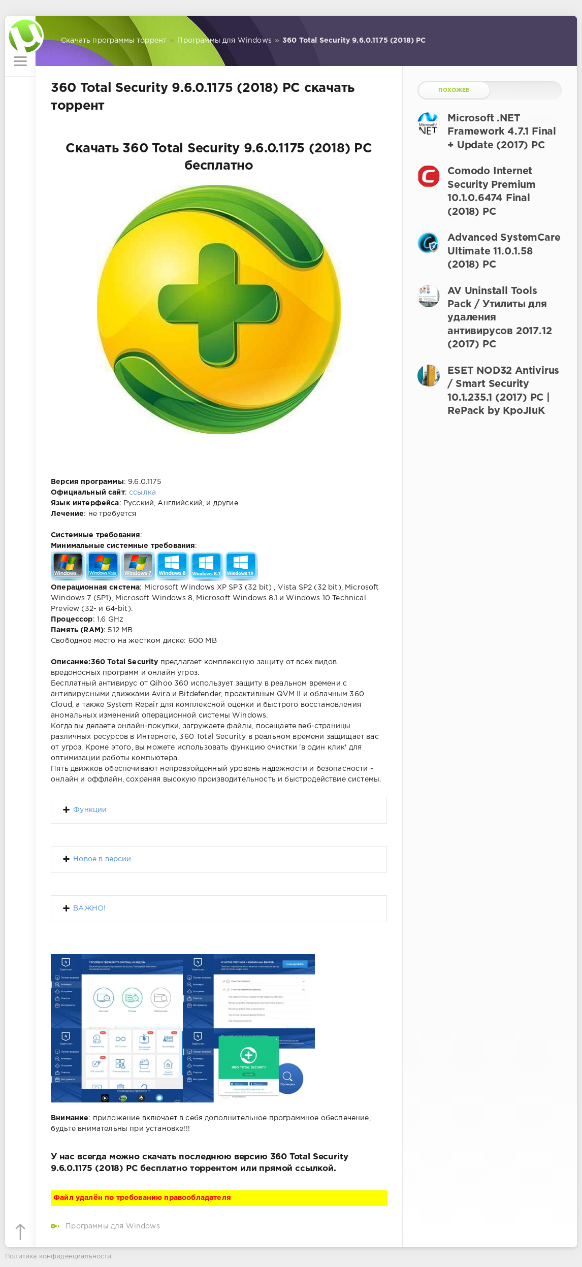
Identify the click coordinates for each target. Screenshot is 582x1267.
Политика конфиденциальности (58, 1256)
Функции (90, 810)
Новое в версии (102, 859)
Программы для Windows (113, 1226)
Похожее (453, 90)
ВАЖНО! (89, 908)
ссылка (142, 493)
